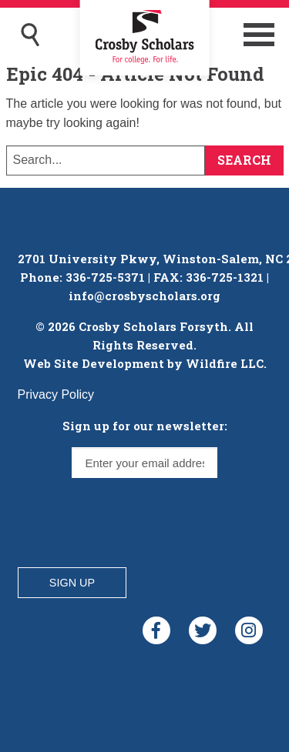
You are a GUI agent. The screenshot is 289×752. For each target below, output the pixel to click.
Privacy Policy (56, 394)
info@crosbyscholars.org (144, 295)
